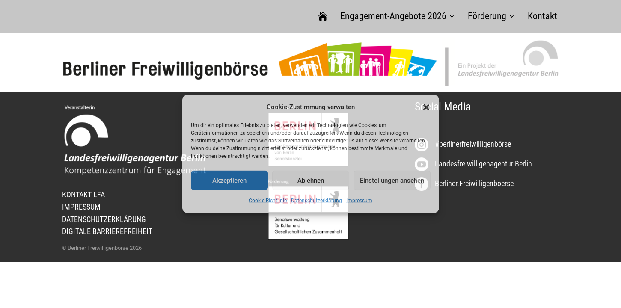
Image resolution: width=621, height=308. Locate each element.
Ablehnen (310, 180)
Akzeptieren (229, 180)
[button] (426, 107)
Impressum (359, 201)
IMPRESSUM (81, 206)
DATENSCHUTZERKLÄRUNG (104, 219)
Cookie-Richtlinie (268, 201)
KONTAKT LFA (83, 194)
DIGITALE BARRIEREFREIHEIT (107, 231)
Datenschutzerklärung (316, 201)
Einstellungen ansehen (392, 180)
